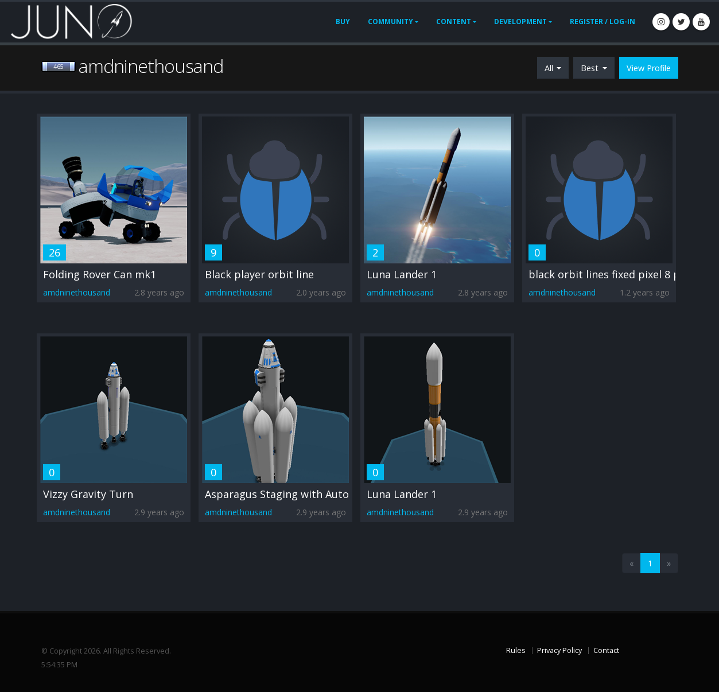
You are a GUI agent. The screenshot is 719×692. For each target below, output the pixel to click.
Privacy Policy (559, 650)
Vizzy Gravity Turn (88, 494)
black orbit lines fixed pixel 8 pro (609, 274)
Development (520, 21)
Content (453, 21)
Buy (343, 21)
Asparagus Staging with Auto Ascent (295, 494)
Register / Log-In (602, 21)
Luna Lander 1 (402, 274)
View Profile (649, 68)
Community (390, 21)
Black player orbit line (259, 274)
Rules (516, 650)
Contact (606, 650)
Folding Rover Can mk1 (99, 274)
